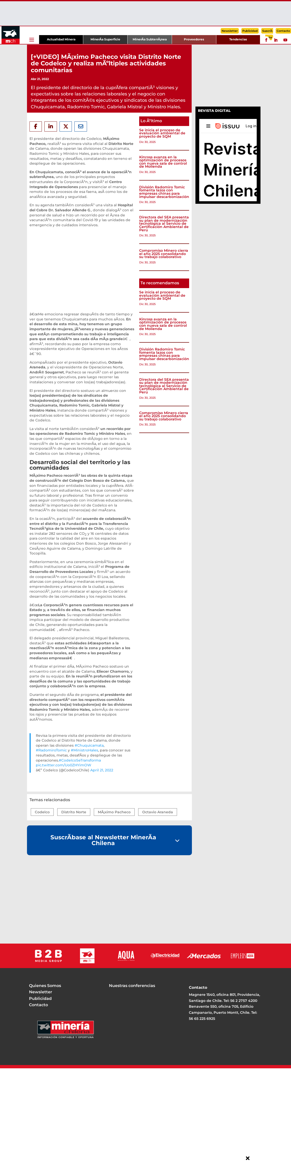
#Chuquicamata (89, 745)
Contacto (283, 31)
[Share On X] (66, 126)
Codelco (42, 812)
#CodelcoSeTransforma (80, 760)
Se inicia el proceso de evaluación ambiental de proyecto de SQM (162, 133)
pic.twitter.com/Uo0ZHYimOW (63, 765)
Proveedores (194, 39)
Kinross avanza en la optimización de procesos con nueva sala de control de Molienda (163, 162)
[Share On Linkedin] (50, 126)
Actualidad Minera (61, 39)
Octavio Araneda (157, 812)
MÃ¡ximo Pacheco (114, 812)
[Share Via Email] (80, 126)
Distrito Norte (73, 812)
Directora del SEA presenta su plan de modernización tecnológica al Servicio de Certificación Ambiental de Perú (164, 223)
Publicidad (250, 31)
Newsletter (230, 31)
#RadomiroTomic (51, 750)
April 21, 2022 (101, 770)
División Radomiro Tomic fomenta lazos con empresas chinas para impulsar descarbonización (164, 192)
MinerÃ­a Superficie (105, 39)
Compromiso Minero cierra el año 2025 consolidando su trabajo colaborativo (163, 253)
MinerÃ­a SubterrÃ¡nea (150, 39)
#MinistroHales (84, 750)
